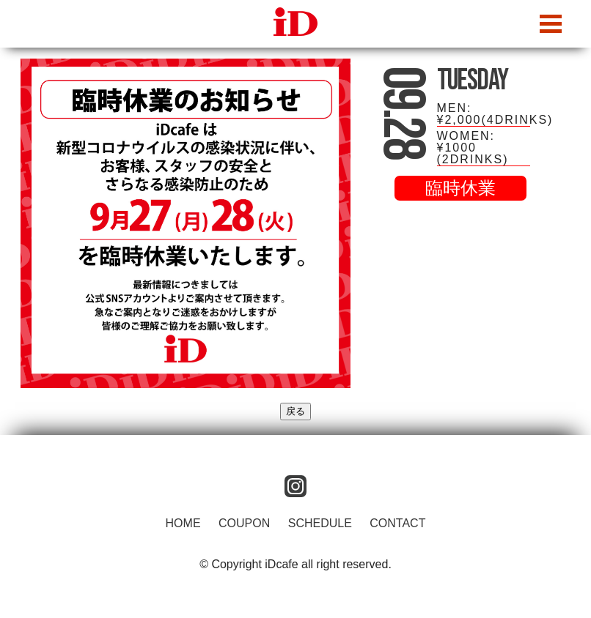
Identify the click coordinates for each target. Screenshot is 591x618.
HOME (183, 523)
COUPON (244, 523)
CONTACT (397, 523)
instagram (295, 486)
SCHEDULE (320, 523)
